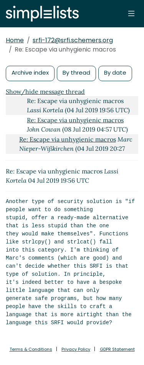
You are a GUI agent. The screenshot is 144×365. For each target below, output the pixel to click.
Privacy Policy (75, 349)
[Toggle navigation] (131, 13)
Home (15, 40)
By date (115, 72)
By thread (76, 72)
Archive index (30, 72)
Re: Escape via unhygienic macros (75, 120)
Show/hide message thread (45, 91)
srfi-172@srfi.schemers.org (73, 40)
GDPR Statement (117, 349)
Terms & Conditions (31, 349)
